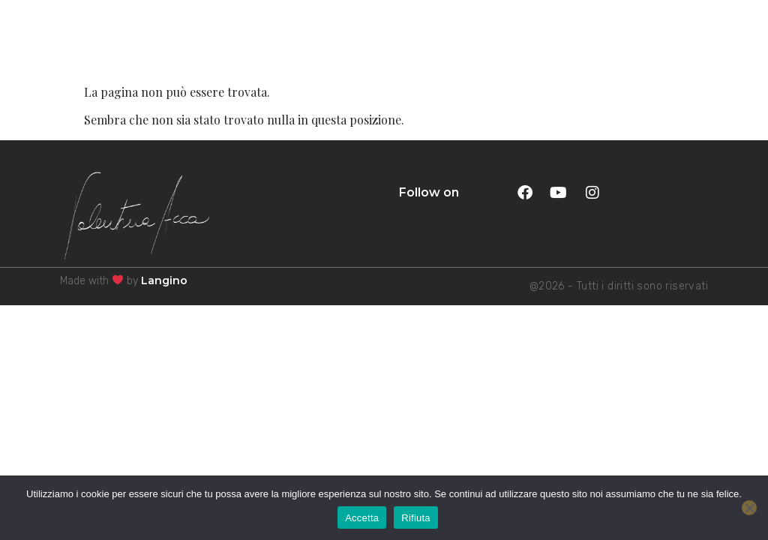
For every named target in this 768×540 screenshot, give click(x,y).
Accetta (362, 518)
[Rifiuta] (749, 507)
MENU (721, 33)
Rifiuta (415, 518)
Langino (164, 280)
